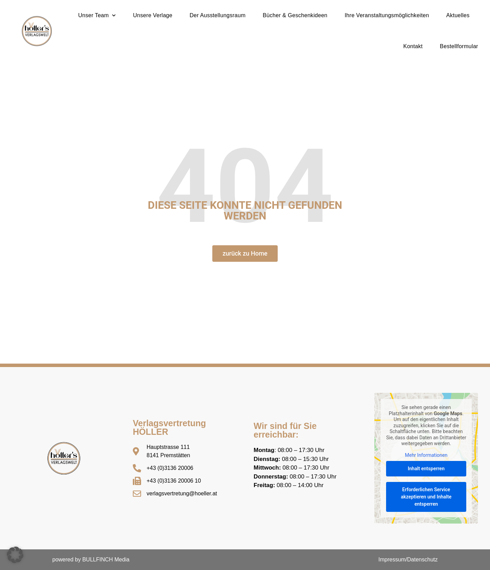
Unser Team (97, 15)
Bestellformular (459, 46)
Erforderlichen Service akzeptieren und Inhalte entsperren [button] (426, 497)
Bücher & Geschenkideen (295, 15)
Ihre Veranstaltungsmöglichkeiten (387, 15)
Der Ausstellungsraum (218, 15)
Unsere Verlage (153, 15)
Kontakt (413, 46)
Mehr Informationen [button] (426, 455)
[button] (15, 555)
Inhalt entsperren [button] (426, 468)
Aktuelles (458, 15)
